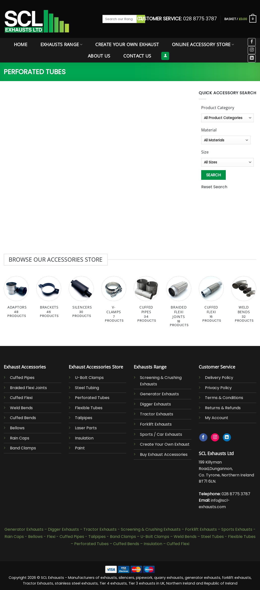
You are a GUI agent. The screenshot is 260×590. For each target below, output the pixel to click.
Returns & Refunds (223, 408)
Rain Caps (19, 438)
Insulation (84, 438)
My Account (216, 418)
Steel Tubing (87, 388)
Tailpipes (83, 418)
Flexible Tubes (88, 408)
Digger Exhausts (155, 404)
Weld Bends (21, 408)
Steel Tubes (212, 536)
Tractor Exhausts (156, 414)
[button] (240, 19)
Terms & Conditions (224, 398)
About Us (99, 56)
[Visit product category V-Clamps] (113, 302)
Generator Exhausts (159, 394)
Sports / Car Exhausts (161, 434)
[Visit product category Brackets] (48, 299)
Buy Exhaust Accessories (164, 454)
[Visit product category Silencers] (81, 299)
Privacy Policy (218, 388)
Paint (80, 448)
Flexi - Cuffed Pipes (65, 536)
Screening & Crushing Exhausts (151, 529)
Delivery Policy (219, 377)
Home (20, 44)
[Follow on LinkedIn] (252, 58)
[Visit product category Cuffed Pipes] (146, 302)
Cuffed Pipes (22, 377)
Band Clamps (23, 448)
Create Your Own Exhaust (127, 44)
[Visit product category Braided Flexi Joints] (178, 304)
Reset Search (214, 187)
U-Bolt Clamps (89, 377)
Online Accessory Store (203, 44)
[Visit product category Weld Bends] (243, 302)
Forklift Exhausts (156, 424)
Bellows (17, 428)
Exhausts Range (61, 44)
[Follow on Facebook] (252, 42)
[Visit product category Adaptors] (16, 299)
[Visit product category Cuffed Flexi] (211, 302)
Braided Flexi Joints (28, 388)
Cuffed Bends (23, 418)
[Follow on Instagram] (252, 50)
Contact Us (137, 56)
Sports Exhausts (236, 529)
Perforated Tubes (92, 398)
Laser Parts (86, 428)
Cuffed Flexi (21, 398)
